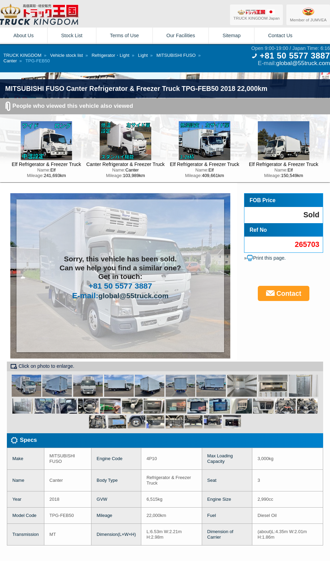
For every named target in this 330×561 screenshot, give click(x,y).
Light (143, 55)
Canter (10, 60)
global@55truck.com (303, 63)
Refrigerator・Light (110, 55)
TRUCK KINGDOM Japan (256, 14)
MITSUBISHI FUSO (176, 55)
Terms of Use (124, 35)
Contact (283, 293)
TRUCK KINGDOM (22, 55)
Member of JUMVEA (308, 14)
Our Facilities (180, 35)
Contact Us (280, 35)
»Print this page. (265, 258)
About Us (23, 35)
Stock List (71, 35)
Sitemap (231, 35)
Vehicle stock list (66, 55)
